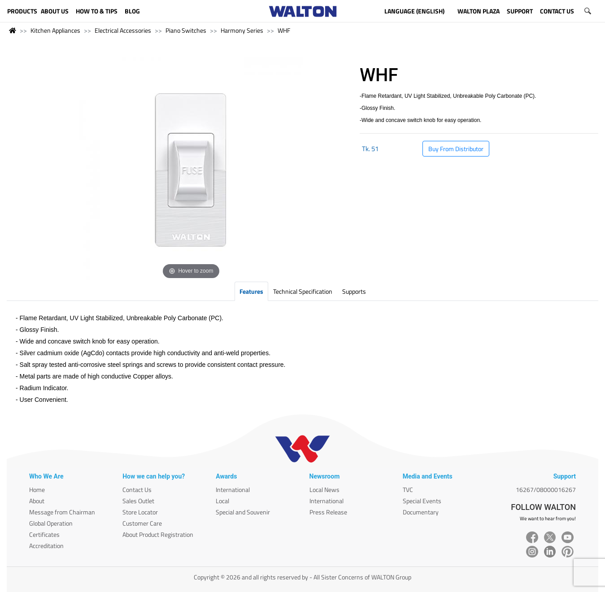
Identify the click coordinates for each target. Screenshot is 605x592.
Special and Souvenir (243, 512)
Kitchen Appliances (55, 30)
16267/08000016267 (546, 489)
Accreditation (46, 545)
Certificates (44, 534)
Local (222, 500)
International (233, 489)
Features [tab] (251, 291)
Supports (354, 291)
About (36, 500)
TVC (408, 489)
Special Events (422, 500)
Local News (324, 489)
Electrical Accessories (123, 30)
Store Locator (140, 512)
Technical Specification (302, 291)
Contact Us (137, 489)
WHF (284, 30)
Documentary (421, 512)
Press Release (328, 512)
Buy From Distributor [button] (455, 148)
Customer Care (142, 523)
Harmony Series (242, 30)
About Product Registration (157, 534)
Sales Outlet (138, 500)
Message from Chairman (62, 512)
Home (37, 489)
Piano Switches (185, 30)
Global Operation (51, 523)
